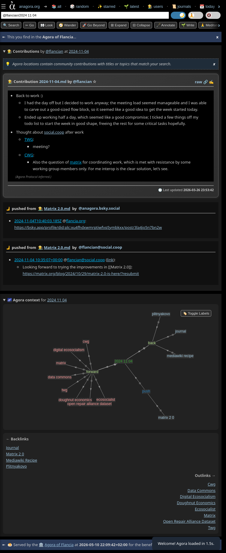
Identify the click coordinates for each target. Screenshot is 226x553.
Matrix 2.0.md (57, 208)
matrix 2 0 (15, 454)
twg (211, 527)
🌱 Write (187, 25)
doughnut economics (196, 502)
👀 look (46, 25)
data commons (201, 490)
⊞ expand (118, 25)
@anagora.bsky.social (99, 208)
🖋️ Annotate (165, 25)
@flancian (54, 51)
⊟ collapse (141, 25)
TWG (29, 139)
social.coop (54, 132)
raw (198, 81)
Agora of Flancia (59, 544)
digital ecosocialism (197, 496)
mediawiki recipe (21, 460)
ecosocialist (205, 509)
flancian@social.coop (86, 259)
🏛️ (41, 544)
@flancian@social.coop (100, 247)
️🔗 (205, 81)
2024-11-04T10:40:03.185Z (38, 220)
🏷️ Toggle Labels (196, 313)
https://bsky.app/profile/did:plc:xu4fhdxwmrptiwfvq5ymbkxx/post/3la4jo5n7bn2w (88, 227)
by (110, 208)
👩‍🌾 (10, 81)
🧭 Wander (67, 25)
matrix (76, 162)
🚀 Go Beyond (93, 25)
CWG (29, 155)
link (110, 259)
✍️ (211, 81)
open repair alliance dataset (189, 521)
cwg (211, 484)
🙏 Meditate (209, 25)
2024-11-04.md (52, 81)
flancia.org (75, 220)
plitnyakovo (16, 466)
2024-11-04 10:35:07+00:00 (38, 259)
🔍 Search (11, 25)
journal (12, 447)
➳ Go (29, 25)
